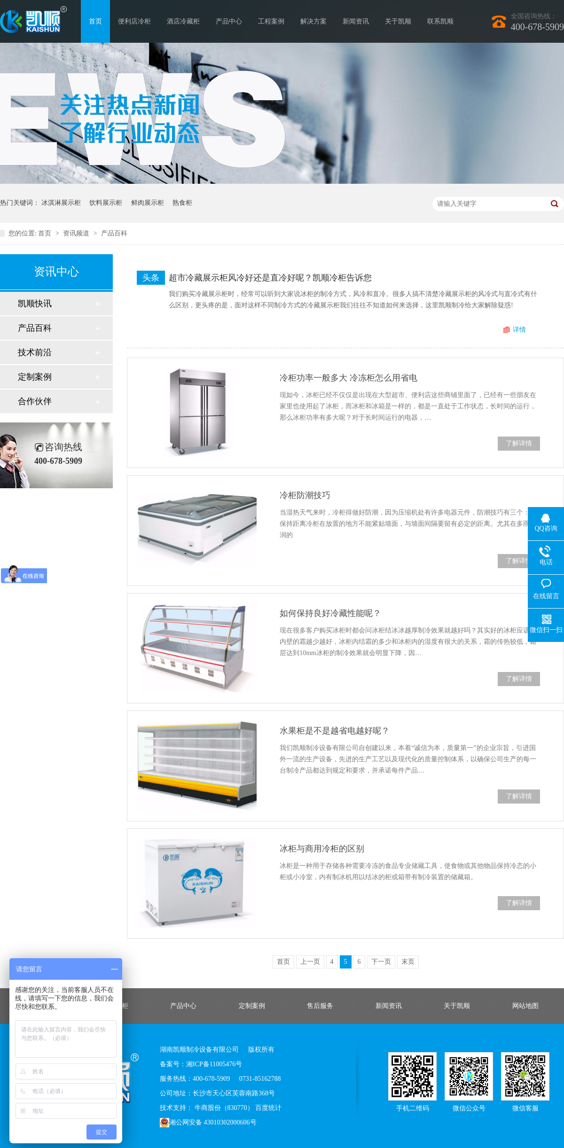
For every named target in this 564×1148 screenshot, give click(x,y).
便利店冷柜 (134, 21)
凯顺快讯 (35, 303)
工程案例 (271, 21)
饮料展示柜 (105, 202)
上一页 (310, 961)
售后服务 (320, 1005)
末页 (408, 961)
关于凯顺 (398, 21)
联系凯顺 (440, 21)
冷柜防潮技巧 (305, 495)
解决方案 (313, 21)
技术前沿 (35, 352)
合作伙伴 (35, 401)
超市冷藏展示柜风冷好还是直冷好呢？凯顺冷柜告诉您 (270, 277)
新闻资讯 (356, 21)
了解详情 (519, 443)
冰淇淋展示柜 (61, 202)
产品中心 (229, 21)
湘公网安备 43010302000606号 (208, 1122)
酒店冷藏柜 (183, 21)
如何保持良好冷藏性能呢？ (330, 613)
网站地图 (525, 1005)
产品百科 (114, 233)
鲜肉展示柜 (147, 202)
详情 (519, 329)
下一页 (381, 961)
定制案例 (35, 377)
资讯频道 (77, 233)
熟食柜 (182, 202)
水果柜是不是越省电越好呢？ (335, 730)
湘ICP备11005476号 (214, 1064)
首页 (95, 21)
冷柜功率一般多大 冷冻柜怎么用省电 (348, 378)
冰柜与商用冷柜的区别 (322, 848)
